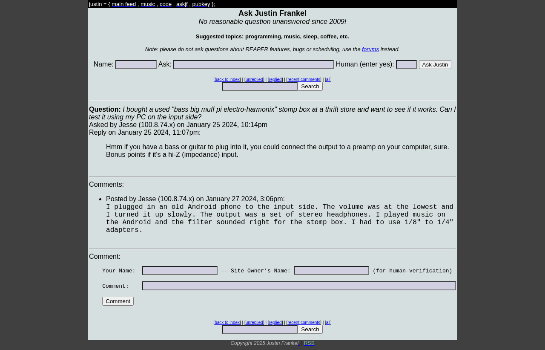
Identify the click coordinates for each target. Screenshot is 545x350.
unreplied (254, 79)
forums (370, 49)
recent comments (303, 79)
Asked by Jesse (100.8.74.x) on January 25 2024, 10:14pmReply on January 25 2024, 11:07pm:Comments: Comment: (272, 224)
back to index (227, 79)
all (328, 79)
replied (275, 79)
